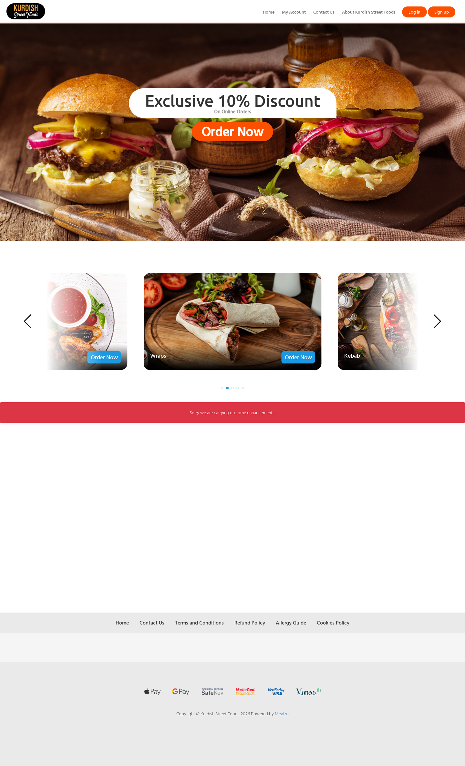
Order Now (233, 131)
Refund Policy (249, 622)
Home (268, 11)
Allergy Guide (291, 622)
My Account (294, 11)
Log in (414, 11)
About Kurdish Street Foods (369, 11)
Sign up (441, 11)
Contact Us (324, 11)
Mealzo (282, 713)
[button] (27, 321)
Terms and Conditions (199, 622)
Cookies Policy (333, 622)
